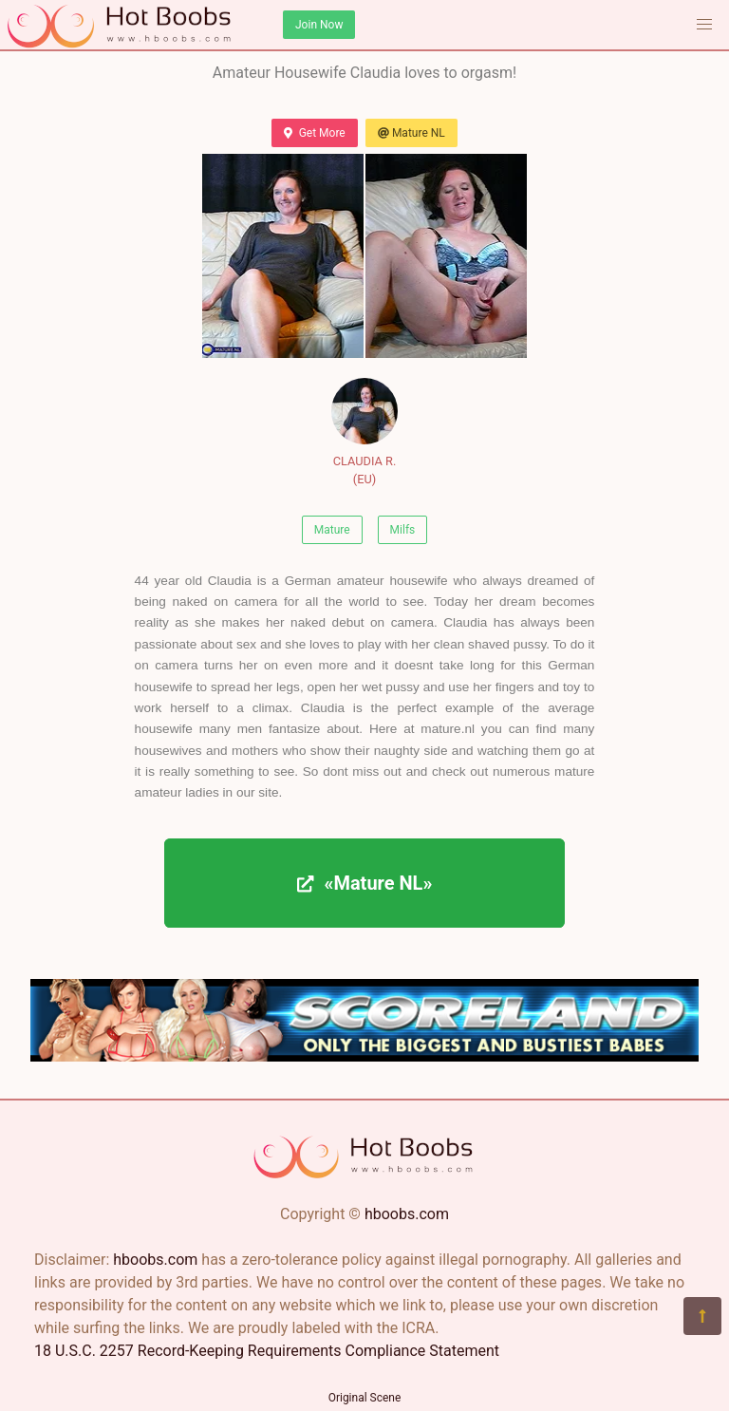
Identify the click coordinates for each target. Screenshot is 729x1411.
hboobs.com (406, 1214)
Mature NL (411, 133)
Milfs (403, 529)
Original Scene (365, 1397)
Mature (332, 529)
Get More (314, 133)
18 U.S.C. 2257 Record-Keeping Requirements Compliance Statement (266, 1351)
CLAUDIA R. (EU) (364, 432)
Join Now (319, 24)
